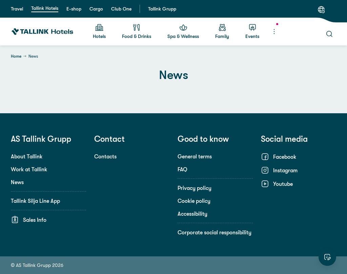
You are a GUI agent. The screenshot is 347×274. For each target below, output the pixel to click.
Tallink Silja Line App (35, 200)
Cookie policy (194, 200)
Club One (121, 8)
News (17, 182)
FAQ (182, 169)
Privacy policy (194, 188)
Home (16, 56)
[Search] (329, 34)
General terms (195, 156)
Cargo (96, 8)
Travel (17, 8)
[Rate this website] (327, 257)
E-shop (73, 8)
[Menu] (274, 31)
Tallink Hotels (44, 8)
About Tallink (26, 156)
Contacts (105, 156)
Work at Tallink (29, 169)
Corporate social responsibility (214, 232)
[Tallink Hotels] (42, 31)
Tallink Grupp (162, 8)
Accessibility (192, 213)
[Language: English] (321, 9)
